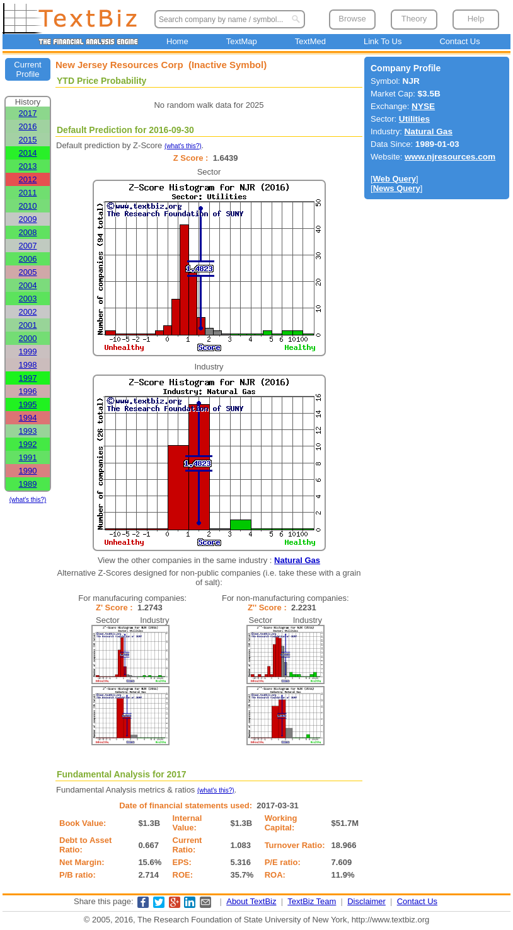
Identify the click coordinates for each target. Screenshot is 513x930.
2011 (28, 192)
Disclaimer (366, 901)
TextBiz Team (311, 901)
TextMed (310, 41)
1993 (28, 431)
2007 (28, 245)
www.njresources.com (450, 156)
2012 (28, 179)
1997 (28, 378)
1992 (28, 444)
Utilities (414, 119)
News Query (396, 188)
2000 (28, 338)
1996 (28, 391)
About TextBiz (251, 901)
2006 (28, 259)
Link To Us (382, 41)
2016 (28, 126)
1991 (28, 457)
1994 (28, 417)
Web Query (394, 178)
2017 (28, 113)
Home (177, 41)
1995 (28, 404)
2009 (28, 219)
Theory (414, 18)
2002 (28, 312)
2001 (28, 325)
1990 (28, 470)
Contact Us (459, 41)
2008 (28, 232)
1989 (28, 484)
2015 (28, 139)
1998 (28, 364)
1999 (28, 351)
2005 (28, 272)
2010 (28, 206)
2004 (28, 285)
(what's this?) (28, 499)
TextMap (241, 41)
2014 (28, 153)
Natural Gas (297, 560)
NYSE (423, 106)
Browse (352, 18)
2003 (28, 298)
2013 (28, 166)
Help (476, 18)
